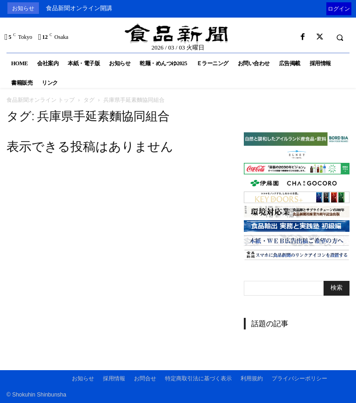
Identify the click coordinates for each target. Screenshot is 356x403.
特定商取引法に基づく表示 (198, 378)
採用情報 (114, 378)
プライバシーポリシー (299, 378)
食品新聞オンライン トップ (40, 100)
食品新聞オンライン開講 (79, 8)
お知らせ (83, 378)
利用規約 (252, 378)
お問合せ (145, 378)
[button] (339, 37)
